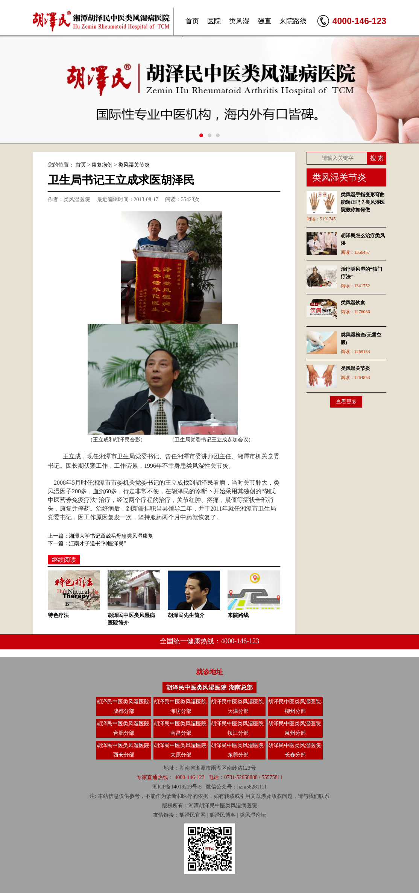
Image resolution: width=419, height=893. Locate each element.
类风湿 (239, 21)
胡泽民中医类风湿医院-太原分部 (181, 750)
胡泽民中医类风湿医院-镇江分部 (238, 728)
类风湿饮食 (353, 302)
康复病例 (101, 165)
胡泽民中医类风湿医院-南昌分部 (181, 728)
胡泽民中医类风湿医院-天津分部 (238, 706)
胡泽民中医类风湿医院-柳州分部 (295, 706)
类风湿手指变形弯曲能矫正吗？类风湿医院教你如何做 (363, 202)
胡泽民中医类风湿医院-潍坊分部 (181, 706)
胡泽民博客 (223, 815)
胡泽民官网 (192, 815)
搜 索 (377, 158)
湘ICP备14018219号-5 (177, 787)
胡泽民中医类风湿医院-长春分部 (295, 750)
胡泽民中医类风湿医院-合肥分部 (124, 728)
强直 (264, 21)
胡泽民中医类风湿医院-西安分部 (124, 750)
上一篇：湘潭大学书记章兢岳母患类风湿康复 (100, 536)
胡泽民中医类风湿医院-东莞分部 (238, 750)
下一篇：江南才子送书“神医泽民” (87, 543)
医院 (214, 21)
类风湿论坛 (253, 815)
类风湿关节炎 (134, 165)
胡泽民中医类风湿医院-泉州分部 (295, 728)
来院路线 (293, 21)
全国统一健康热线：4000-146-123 (209, 641)
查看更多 (346, 402)
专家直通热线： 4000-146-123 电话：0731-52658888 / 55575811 (209, 777)
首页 (192, 21)
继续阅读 (64, 559)
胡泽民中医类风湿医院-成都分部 (124, 706)
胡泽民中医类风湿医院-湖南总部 (209, 687)
